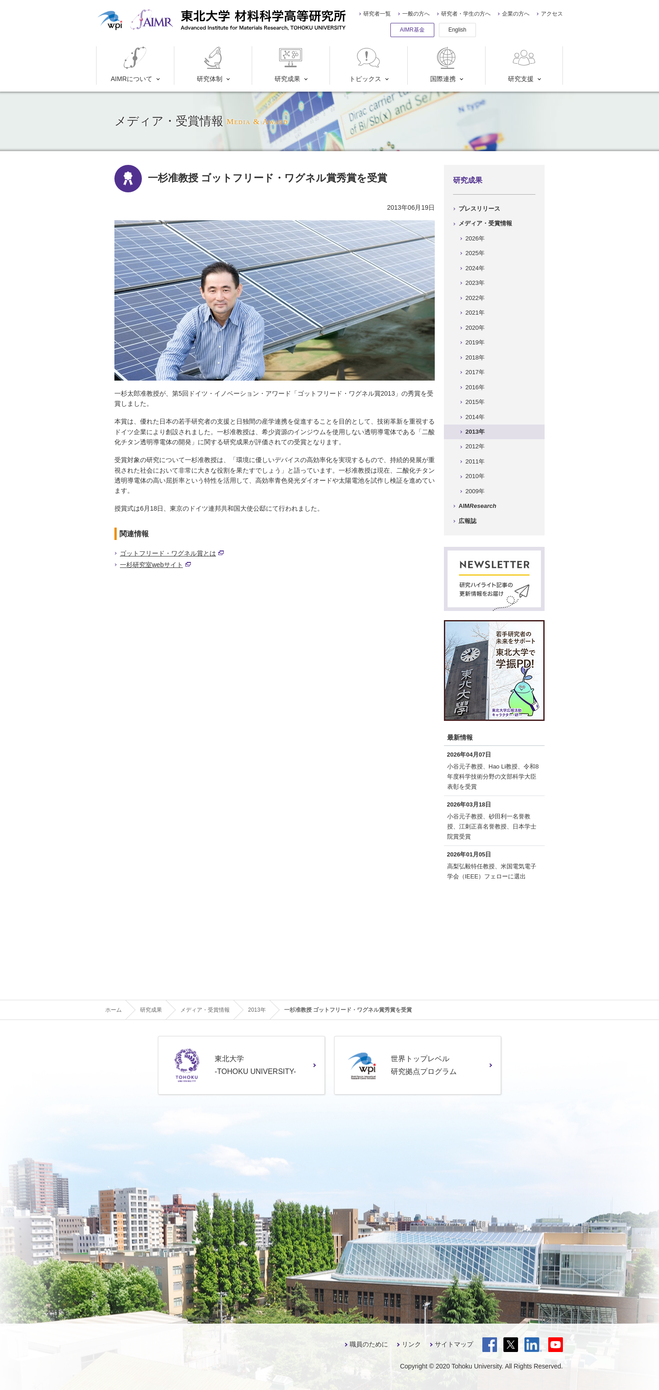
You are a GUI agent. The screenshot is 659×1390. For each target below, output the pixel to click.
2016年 (475, 387)
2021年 (475, 312)
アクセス (552, 14)
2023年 (475, 282)
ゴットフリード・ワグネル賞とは (172, 553)
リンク (411, 1344)
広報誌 (467, 521)
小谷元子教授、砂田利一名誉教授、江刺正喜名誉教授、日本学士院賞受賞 (491, 826)
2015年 (475, 401)
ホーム (113, 1010)
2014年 (475, 417)
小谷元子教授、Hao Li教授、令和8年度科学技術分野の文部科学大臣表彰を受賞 (493, 776)
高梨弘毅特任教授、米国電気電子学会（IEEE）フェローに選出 (491, 871)
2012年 (475, 446)
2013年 (475, 431)
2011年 (475, 461)
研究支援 (523, 64)
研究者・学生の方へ (466, 14)
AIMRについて (131, 64)
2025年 (475, 253)
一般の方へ (416, 14)
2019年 (475, 342)
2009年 (475, 491)
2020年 (475, 327)
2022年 (475, 297)
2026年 (475, 238)
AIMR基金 (412, 30)
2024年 (475, 268)
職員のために (369, 1344)
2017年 (475, 372)
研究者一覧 (377, 14)
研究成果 (289, 64)
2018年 (475, 357)
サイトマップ (454, 1344)
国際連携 (445, 64)
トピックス (365, 64)
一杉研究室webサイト (155, 564)
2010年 (475, 476)
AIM (477, 505)
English (457, 30)
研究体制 (212, 64)
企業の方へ (515, 14)
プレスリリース (479, 208)
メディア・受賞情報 (485, 223)
